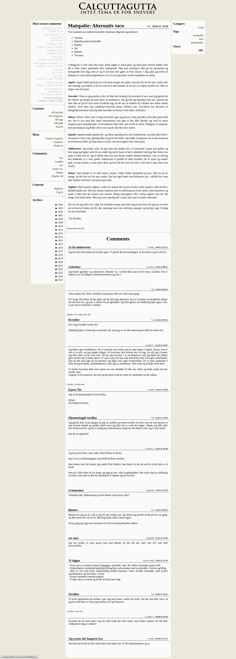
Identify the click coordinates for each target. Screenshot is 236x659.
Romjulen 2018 (55, 50)
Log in (59, 192)
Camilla (58, 161)
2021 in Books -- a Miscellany (53, 36)
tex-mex (74, 538)
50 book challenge (53, 98)
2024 (60, 276)
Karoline (150, 267)
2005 (60, 208)
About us (58, 145)
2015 (60, 244)
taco (201, 39)
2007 (60, 215)
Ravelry (58, 76)
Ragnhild (150, 490)
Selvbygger (57, 56)
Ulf (152, 289)
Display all (57, 176)
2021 (60, 265)
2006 (60, 211)
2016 (60, 247)
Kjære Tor (75, 389)
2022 (60, 269)
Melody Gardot (55, 82)
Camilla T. (149, 345)
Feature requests (54, 138)
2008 (60, 219)
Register (58, 188)
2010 (60, 226)
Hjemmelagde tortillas (83, 417)
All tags (59, 119)
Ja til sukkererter (80, 247)
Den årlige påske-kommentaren (53, 90)
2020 (60, 262)
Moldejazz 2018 (54, 44)
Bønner (73, 510)
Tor (61, 158)
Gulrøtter (75, 266)
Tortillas (74, 594)
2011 (60, 229)
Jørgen (59, 172)
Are (61, 165)
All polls (58, 123)
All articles (57, 112)
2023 (60, 272)
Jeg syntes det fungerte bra (86, 638)
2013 (60, 237)
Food (201, 27)
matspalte (198, 35)
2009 (60, 222)
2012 (60, 233)
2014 (60, 240)
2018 (60, 255)
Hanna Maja (148, 560)
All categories (56, 116)
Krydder (74, 319)
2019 (60, 258)
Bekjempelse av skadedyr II (48, 63)
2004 (60, 204)
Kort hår (58, 69)
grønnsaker (197, 42)
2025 (60, 280)
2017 (60, 251)
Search (59, 126)
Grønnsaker (76, 490)
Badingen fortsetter (52, 28)
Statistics (58, 142)
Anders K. (57, 169)
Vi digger (74, 560)
